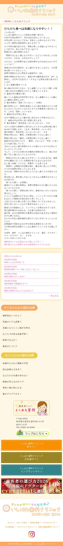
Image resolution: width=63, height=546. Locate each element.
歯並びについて (10, 346)
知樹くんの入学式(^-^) (31, 260)
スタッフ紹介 (21, 523)
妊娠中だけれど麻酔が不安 (15, 363)
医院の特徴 (34, 523)
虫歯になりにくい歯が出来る (16, 328)
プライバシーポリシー (26, 527)
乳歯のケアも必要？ (12, 322)
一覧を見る (54, 296)
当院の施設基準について (48, 527)
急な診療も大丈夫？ (12, 369)
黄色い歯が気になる (12, 388)
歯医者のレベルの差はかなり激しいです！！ (24, 242)
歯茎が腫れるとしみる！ (31, 275)
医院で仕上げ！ (10, 340)
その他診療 (9, 527)
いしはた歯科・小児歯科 (31, 10)
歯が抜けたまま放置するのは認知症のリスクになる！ (27, 244)
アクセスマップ (48, 523)
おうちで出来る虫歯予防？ (15, 334)
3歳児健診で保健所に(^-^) (31, 282)
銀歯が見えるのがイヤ (13, 381)
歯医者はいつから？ (12, 315)
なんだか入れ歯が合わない (15, 375)
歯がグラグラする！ (12, 394)
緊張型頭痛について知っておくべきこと (31, 268)
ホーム (10, 523)
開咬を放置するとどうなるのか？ (31, 289)
